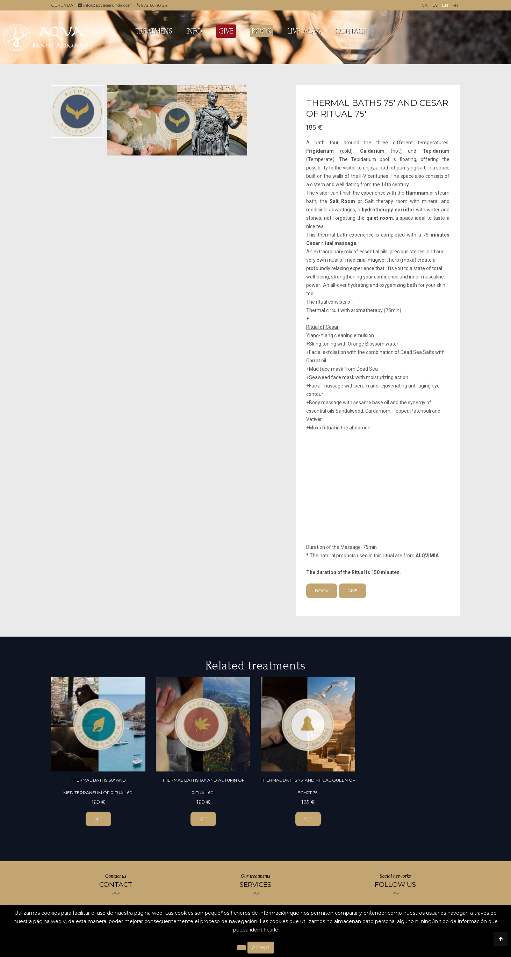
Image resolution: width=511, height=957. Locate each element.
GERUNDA (62, 5)
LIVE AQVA (304, 31)
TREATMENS (153, 31)
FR (455, 5)
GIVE (225, 31)
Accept (260, 947)
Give (352, 590)
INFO (194, 31)
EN (445, 5)
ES (435, 5)
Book (322, 590)
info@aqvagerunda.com (105, 5)
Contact (350, 31)
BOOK (262, 31)
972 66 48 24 (152, 5)
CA (425, 5)
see (98, 818)
